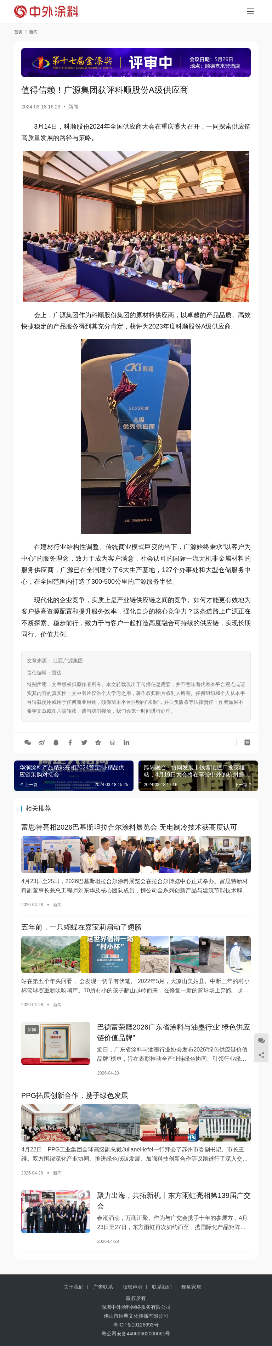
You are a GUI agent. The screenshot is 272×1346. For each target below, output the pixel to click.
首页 (18, 31)
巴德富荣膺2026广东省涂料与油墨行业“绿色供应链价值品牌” (173, 1031)
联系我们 (162, 1287)
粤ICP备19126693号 (136, 1325)
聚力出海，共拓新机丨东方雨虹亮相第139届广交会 (173, 1200)
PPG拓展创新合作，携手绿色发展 (74, 1096)
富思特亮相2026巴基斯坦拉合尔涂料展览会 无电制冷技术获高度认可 (129, 828)
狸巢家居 (191, 1287)
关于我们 (74, 1287)
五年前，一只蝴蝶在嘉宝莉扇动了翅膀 (81, 927)
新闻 (73, 107)
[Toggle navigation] (250, 11)
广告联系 (103, 1287)
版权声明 (132, 1287)
